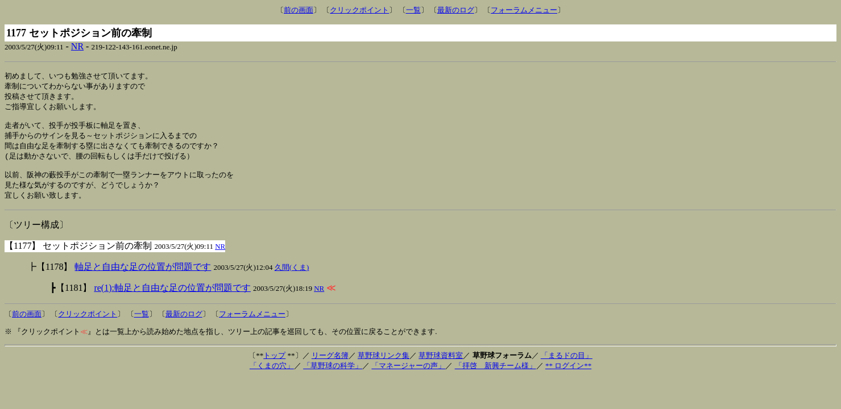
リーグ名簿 (330, 365)
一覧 (413, 10)
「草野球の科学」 (332, 375)
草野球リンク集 (383, 365)
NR (77, 46)
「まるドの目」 (567, 365)
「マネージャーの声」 (408, 375)
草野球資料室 (441, 365)
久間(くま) (292, 277)
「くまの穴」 (272, 375)
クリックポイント (359, 10)
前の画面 (298, 10)
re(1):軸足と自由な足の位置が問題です (172, 297)
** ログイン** (568, 375)
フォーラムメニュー (524, 10)
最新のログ (455, 10)
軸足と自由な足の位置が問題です (142, 276)
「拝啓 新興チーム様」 (495, 375)
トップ (274, 365)
